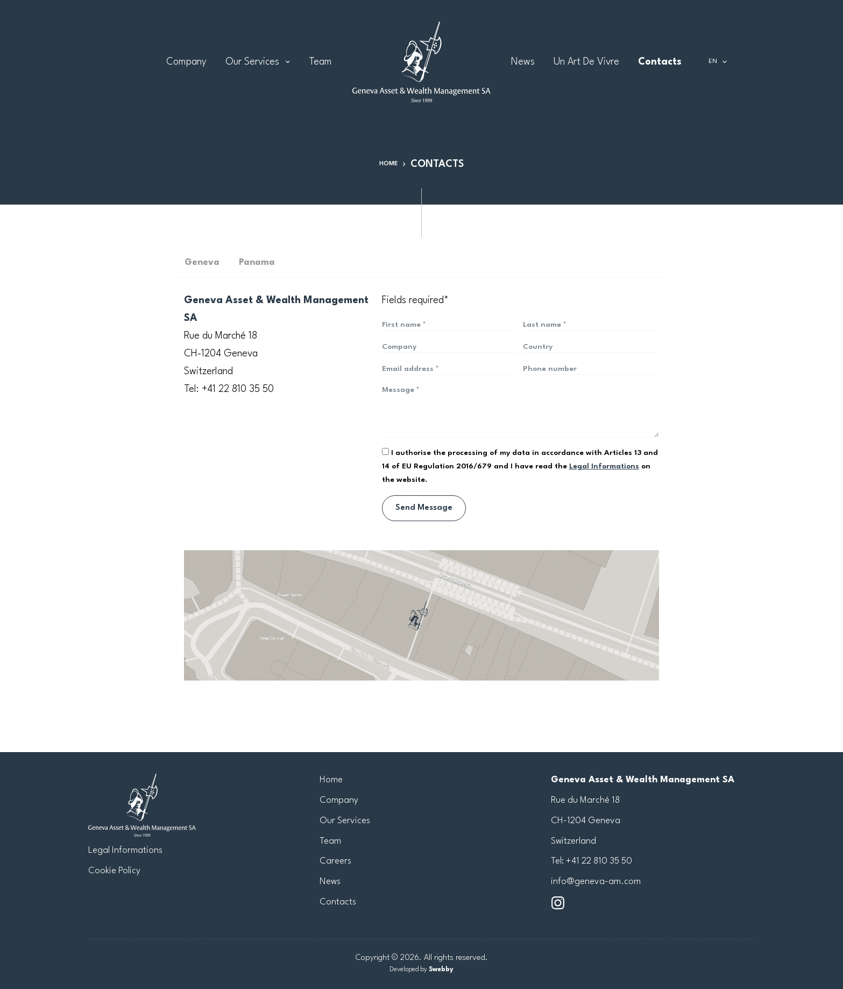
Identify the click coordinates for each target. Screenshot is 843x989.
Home (331, 779)
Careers (335, 861)
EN (720, 61)
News (523, 62)
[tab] (112, 262)
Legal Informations (125, 850)
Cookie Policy (114, 870)
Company (186, 62)
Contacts (660, 62)
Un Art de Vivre (586, 62)
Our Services (259, 61)
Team (320, 62)
